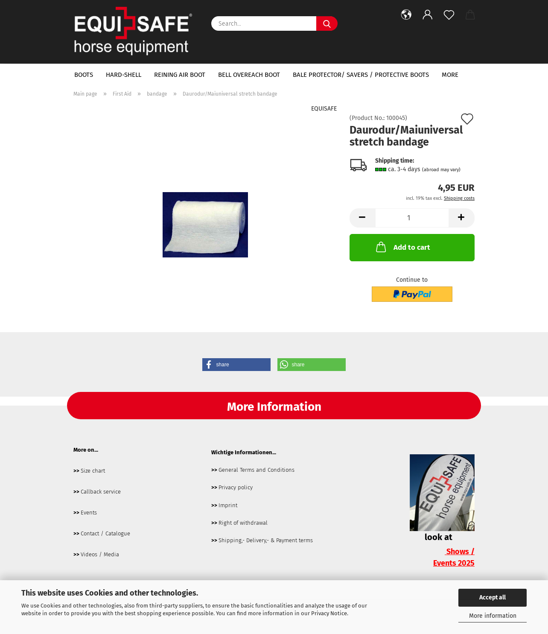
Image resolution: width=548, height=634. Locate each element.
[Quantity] (412, 218)
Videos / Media (100, 554)
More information (492, 615)
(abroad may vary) (441, 169)
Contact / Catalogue (105, 533)
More (450, 75)
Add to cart (402, 247)
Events (89, 512)
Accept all (492, 597)
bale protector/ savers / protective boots (361, 75)
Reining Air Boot (179, 75)
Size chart (93, 470)
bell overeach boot (249, 75)
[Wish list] (449, 15)
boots (83, 75)
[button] (406, 15)
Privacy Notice (329, 613)
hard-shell (123, 75)
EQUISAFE (324, 108)
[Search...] (327, 23)
